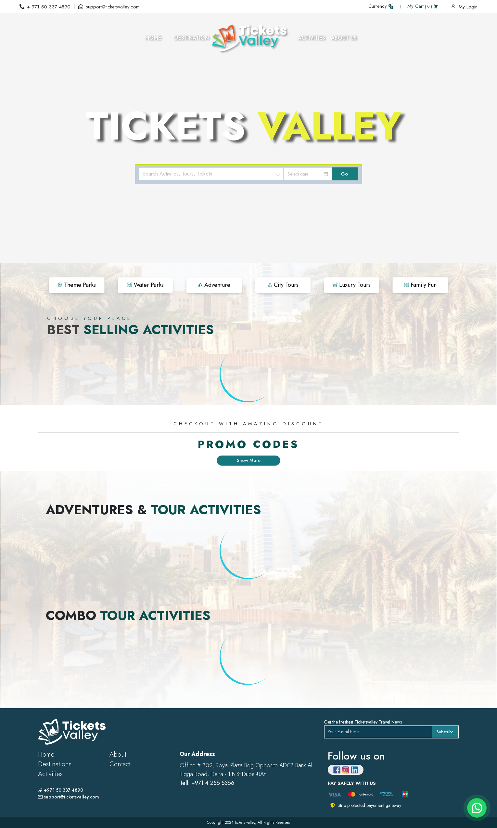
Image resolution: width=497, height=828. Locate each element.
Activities (50, 774)
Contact (120, 764)
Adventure (214, 285)
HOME (153, 38)
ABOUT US (344, 38)
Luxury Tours (352, 285)
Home (46, 754)
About (117, 754)
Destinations (54, 764)
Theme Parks (76, 285)
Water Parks (145, 285)
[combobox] (211, 174)
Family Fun (420, 285)
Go (344, 173)
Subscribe (445, 732)
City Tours (283, 285)
